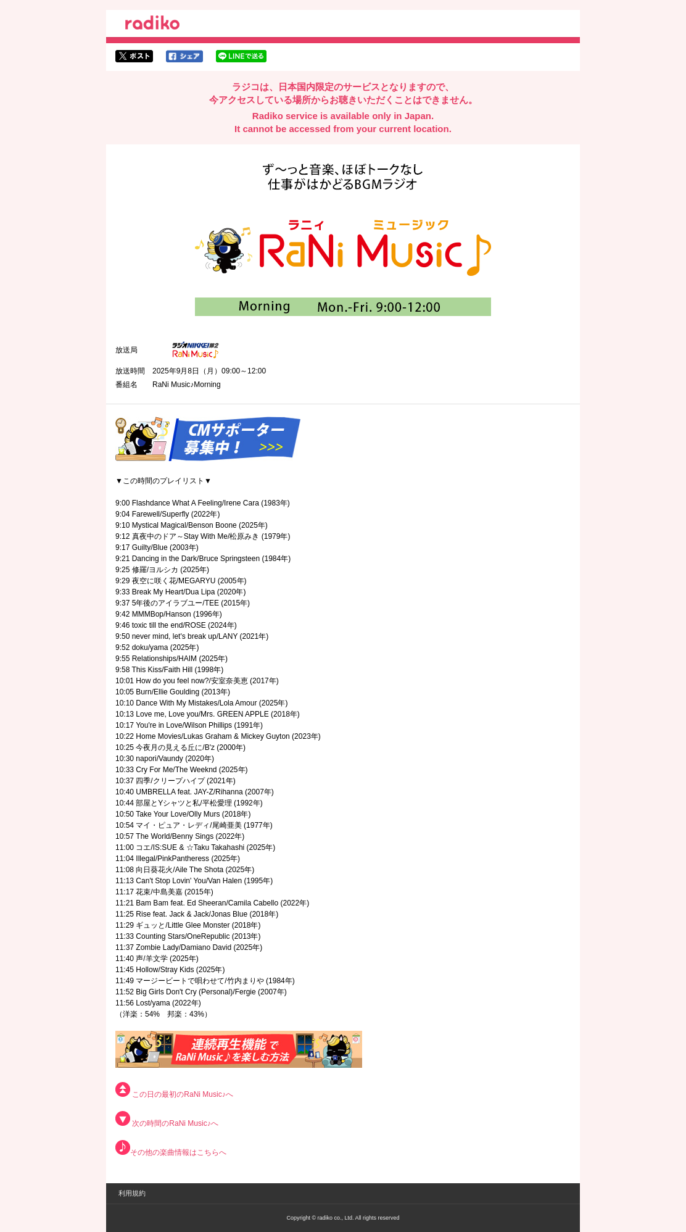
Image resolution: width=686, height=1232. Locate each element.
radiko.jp (152, 24)
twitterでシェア (134, 56)
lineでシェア (241, 56)
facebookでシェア (184, 56)
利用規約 (132, 1193)
